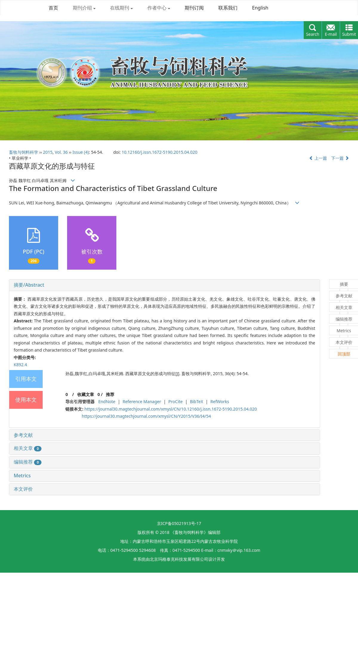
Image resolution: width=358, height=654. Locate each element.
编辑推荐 (27, 462)
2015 (48, 152)
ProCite (175, 401)
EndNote (106, 401)
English (260, 7)
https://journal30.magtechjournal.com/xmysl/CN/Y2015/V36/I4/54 (146, 416)
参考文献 (23, 435)
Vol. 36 (61, 152)
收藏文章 (85, 394)
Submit (349, 34)
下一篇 (340, 158)
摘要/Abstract (29, 285)
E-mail (331, 34)
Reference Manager (142, 401)
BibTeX (196, 401)
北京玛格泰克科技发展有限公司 (179, 559)
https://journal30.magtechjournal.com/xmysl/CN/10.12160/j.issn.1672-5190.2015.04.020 (170, 409)
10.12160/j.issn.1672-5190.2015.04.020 (159, 152)
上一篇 (318, 158)
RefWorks (219, 401)
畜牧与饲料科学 (23, 152)
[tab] (164, 285)
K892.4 (20, 364)
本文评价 (23, 489)
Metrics (22, 475)
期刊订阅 (194, 7)
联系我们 (227, 7)
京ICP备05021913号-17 (179, 523)
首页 (53, 7)
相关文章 (27, 448)
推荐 (110, 394)
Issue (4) (80, 152)
